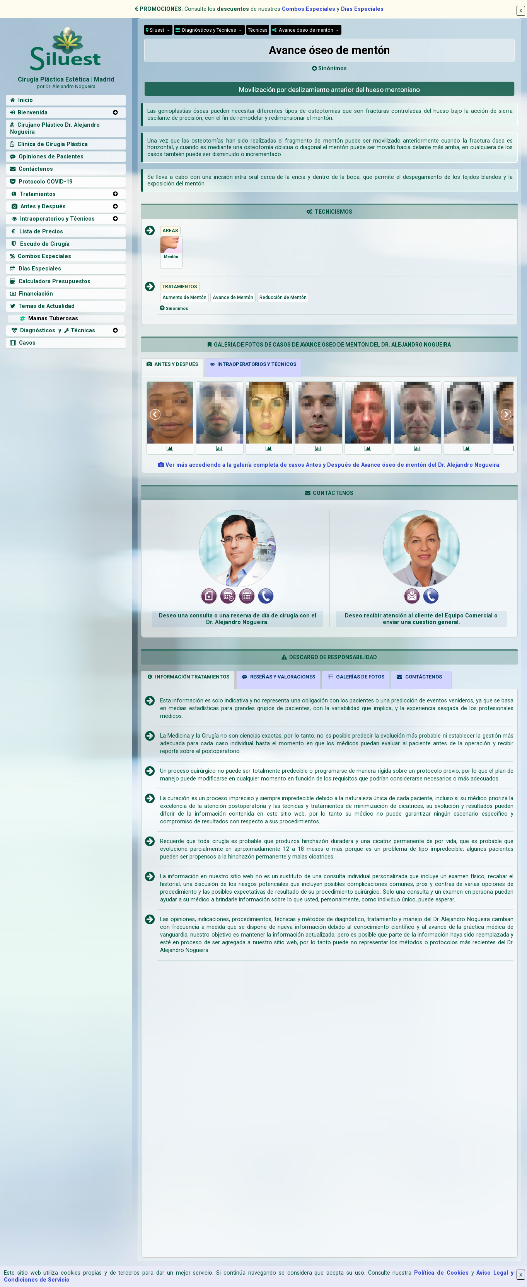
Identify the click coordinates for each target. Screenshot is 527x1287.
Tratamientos (33, 194)
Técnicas (258, 30)
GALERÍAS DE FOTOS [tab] (355, 677)
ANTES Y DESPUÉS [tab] (172, 364)
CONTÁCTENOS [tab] (419, 677)
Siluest (155, 30)
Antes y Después (38, 206)
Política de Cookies (441, 1273)
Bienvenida (29, 112)
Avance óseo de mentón (303, 30)
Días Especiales (362, 9)
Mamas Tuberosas (48, 318)
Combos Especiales (308, 9)
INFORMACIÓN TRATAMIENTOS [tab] (188, 677)
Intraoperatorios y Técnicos (52, 219)
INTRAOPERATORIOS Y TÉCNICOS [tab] (253, 364)
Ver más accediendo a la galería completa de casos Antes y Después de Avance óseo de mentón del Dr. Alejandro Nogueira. (329, 465)
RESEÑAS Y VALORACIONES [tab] (278, 677)
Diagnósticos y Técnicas (206, 30)
